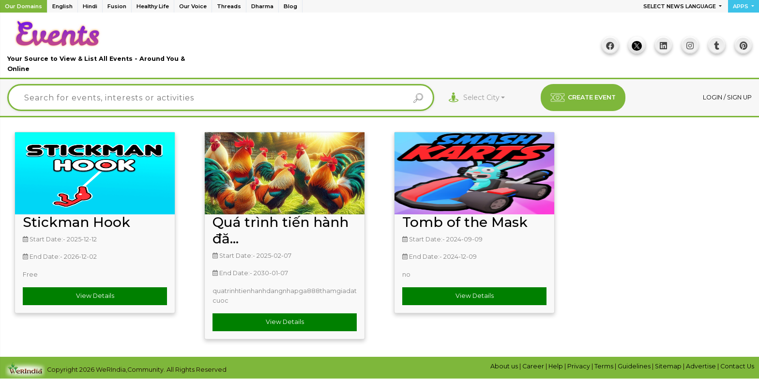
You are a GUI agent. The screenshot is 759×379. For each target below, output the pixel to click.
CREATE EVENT (583, 97)
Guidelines (635, 366)
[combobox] (484, 98)
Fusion (116, 6)
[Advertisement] (379, 48)
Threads (229, 6)
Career (534, 366)
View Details (95, 295)
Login (713, 97)
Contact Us (737, 366)
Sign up (739, 97)
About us (504, 366)
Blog (290, 6)
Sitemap (669, 366)
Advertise (701, 366)
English (62, 6)
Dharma (262, 6)
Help (556, 366)
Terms (604, 366)
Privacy (579, 366)
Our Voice (193, 6)
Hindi (90, 6)
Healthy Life (153, 6)
